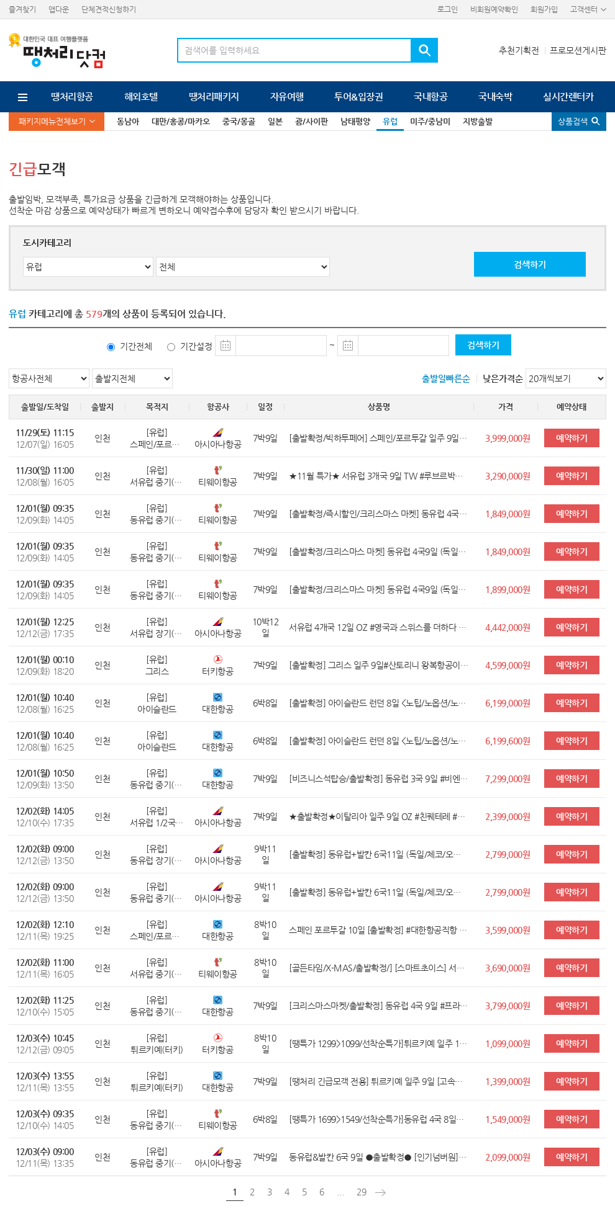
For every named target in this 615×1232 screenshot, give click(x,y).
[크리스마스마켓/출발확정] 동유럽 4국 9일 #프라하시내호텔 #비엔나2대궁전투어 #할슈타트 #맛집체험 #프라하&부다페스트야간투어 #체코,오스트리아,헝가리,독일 (378, 1006)
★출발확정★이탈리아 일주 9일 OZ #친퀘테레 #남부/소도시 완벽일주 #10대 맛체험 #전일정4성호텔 (378, 816)
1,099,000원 (507, 1043)
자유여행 (287, 96)
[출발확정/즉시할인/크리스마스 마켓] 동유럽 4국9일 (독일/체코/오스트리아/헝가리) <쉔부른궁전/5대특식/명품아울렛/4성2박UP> (378, 514)
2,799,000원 (507, 854)
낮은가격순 (503, 378)
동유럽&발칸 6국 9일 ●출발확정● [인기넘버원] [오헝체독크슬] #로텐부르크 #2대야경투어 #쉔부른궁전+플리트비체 (378, 1157)
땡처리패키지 (214, 96)
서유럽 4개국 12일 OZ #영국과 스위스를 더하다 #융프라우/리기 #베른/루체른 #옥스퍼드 (378, 627)
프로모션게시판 (578, 50)
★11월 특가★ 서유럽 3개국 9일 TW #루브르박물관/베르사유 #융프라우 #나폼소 (378, 476)
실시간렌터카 (568, 96)
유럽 (390, 121)
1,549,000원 (507, 1119)
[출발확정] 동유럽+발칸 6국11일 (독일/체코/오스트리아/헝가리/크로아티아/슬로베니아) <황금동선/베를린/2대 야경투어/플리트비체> (378, 854)
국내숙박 (495, 96)
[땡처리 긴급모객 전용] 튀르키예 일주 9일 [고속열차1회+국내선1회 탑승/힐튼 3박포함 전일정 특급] (378, 1081)
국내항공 (430, 96)
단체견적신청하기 (108, 9)
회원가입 (544, 9)
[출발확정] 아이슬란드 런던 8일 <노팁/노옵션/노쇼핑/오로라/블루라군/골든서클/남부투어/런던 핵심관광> (378, 703)
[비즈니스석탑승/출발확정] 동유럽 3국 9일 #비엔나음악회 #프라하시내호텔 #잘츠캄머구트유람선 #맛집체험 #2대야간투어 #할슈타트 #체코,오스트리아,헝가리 (378, 778)
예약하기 (571, 438)
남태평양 (355, 121)
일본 (275, 121)
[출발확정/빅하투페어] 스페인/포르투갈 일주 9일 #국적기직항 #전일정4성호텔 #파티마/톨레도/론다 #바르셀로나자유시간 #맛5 (378, 438)
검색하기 (530, 264)
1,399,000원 (507, 1081)
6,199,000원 (507, 703)
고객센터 (584, 9)
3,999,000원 (507, 438)
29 (362, 1192)
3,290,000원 (507, 476)
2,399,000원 (507, 816)
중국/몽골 (238, 121)
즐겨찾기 (22, 9)
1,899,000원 (507, 589)
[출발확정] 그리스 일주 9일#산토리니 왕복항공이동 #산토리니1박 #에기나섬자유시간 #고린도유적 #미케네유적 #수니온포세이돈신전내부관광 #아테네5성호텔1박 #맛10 (378, 665)
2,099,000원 (507, 1157)
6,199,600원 (507, 741)
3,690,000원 (507, 968)
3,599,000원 (507, 930)
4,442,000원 (507, 627)
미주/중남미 (430, 121)
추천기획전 (519, 50)
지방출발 (478, 121)
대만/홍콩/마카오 (181, 121)
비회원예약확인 (494, 9)
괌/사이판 (311, 121)
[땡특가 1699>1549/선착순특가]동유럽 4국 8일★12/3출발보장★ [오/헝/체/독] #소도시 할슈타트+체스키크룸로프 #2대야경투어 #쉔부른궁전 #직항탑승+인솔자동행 (378, 1119)
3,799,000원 (507, 1006)
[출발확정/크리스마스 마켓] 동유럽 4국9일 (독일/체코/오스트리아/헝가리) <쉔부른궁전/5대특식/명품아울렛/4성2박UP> (378, 551)
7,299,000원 (507, 778)
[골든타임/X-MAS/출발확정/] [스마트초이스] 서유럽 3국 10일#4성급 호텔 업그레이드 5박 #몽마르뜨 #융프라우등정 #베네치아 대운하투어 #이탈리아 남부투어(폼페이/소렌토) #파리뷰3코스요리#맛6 (378, 968)
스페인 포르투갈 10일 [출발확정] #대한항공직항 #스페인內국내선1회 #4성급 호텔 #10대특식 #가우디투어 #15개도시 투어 (378, 930)
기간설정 (196, 346)
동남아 (128, 121)
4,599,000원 (507, 665)
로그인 (447, 9)
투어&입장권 (358, 96)
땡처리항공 (72, 96)
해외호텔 (141, 96)
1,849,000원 (507, 514)
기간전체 (136, 346)
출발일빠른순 (446, 378)
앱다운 (58, 9)
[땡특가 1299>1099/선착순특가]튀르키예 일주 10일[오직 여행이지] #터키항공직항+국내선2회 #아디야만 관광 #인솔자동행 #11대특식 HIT (378, 1043)
